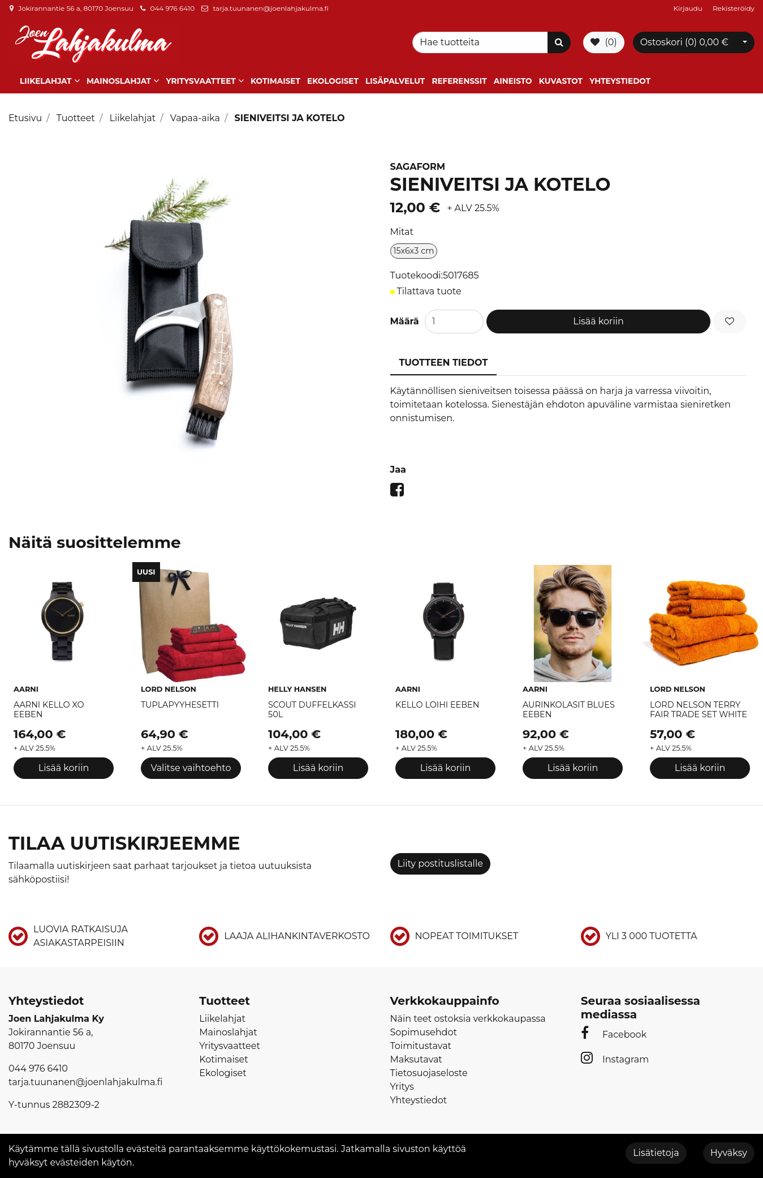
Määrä (404, 321)
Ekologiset (333, 80)
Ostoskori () (684, 42)
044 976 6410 (172, 8)
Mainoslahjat (119, 80)
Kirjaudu (689, 8)
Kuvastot (561, 80)
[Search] (481, 42)
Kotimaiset (275, 80)
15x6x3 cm (413, 251)
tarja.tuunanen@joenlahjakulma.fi (270, 8)
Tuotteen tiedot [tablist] (443, 362)
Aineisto (513, 80)
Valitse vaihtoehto (190, 768)
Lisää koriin (598, 321)
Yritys (402, 1086)
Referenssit (459, 80)
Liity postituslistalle (440, 863)
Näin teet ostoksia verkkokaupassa (468, 1018)
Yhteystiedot (619, 80)
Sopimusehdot (423, 1032)
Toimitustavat (421, 1045)
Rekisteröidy (734, 8)
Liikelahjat (45, 80)
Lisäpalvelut (395, 80)
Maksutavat (416, 1059)
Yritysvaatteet (200, 80)
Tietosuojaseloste (429, 1073)
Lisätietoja (656, 1152)
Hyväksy (728, 1152)
